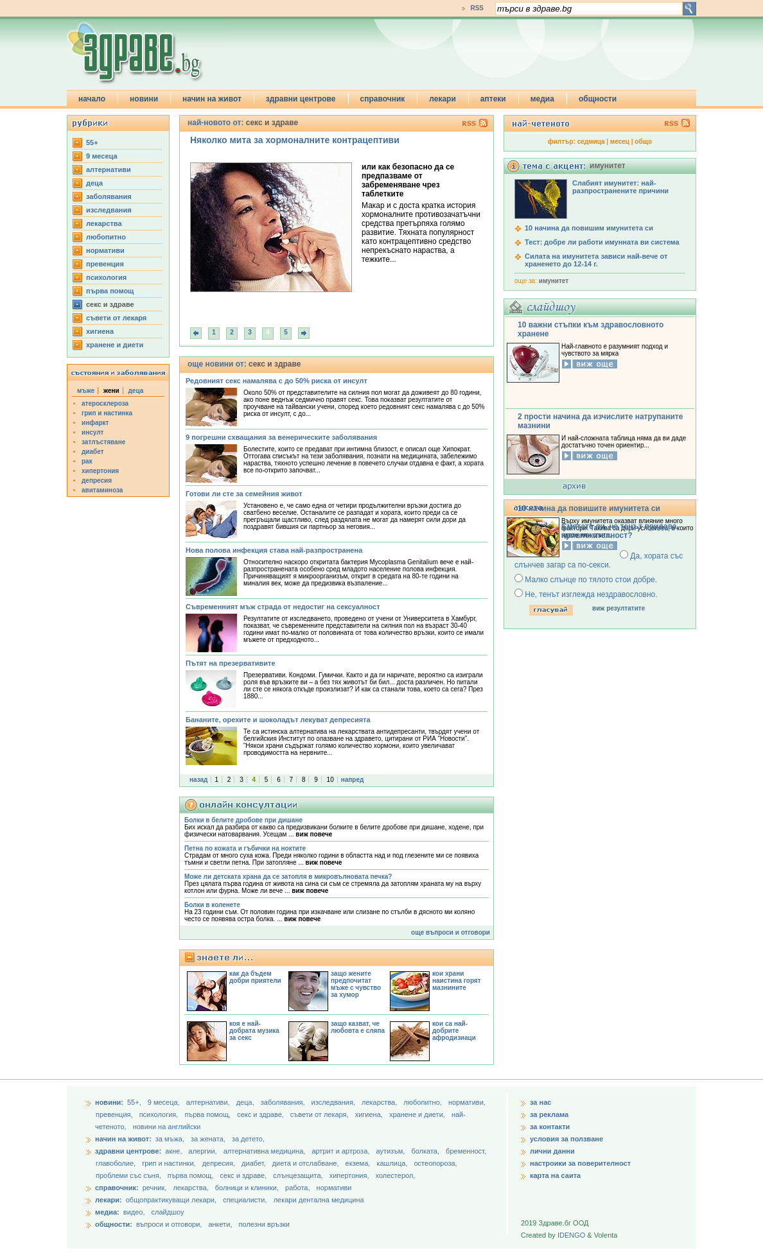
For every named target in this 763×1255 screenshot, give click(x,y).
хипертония (100, 470)
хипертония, (350, 1175)
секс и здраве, (261, 1114)
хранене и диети (114, 345)
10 (330, 779)
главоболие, (116, 1163)
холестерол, (396, 1175)
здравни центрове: (128, 1151)
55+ (92, 142)
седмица (591, 141)
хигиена (100, 331)
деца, (246, 1102)
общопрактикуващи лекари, (171, 1200)
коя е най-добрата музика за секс (254, 1030)
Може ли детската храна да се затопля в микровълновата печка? (288, 876)
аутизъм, (391, 1151)
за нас (540, 1102)
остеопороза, (435, 1163)
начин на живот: (123, 1139)
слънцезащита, (298, 1175)
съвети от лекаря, (320, 1114)
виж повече (313, 834)
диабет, (254, 1163)
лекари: (108, 1200)
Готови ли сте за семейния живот (244, 494)
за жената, (208, 1139)
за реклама (549, 1114)
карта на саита (555, 1175)
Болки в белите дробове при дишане (243, 820)
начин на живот (211, 98)
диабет (93, 451)
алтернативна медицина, (266, 1151)
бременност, (466, 1151)
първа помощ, (208, 1114)
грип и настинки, (170, 1163)
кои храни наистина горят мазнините (456, 980)
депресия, (219, 1163)
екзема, (359, 1163)
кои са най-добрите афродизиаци (454, 1030)
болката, (426, 1151)
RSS (477, 8)
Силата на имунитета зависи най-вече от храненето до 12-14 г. (596, 260)
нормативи (105, 250)
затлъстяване (103, 442)
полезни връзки (264, 1224)
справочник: (117, 1187)
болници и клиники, (247, 1187)
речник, (155, 1187)
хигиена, (370, 1114)
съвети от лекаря (116, 318)
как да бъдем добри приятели (255, 977)
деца (94, 183)
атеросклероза (105, 403)
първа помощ (110, 291)
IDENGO (571, 1235)
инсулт (92, 432)
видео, (134, 1212)
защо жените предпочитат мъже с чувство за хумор (356, 984)
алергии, (204, 1151)
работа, (297, 1187)
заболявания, (284, 1102)
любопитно (106, 237)
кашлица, (392, 1163)
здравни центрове (301, 98)
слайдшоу (168, 1212)
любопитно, (423, 1102)
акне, (174, 1151)
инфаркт (95, 422)
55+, (135, 1102)
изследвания (109, 210)
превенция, (115, 1114)
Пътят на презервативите (231, 663)
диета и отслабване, (306, 1163)
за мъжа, (169, 1139)
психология (106, 277)
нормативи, (467, 1102)
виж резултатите (618, 608)
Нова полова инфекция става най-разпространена (274, 550)
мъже (85, 390)
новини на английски (167, 1126)
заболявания (109, 196)
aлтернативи (108, 169)
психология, (159, 1114)
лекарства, (380, 1102)
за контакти (550, 1126)
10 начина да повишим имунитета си (589, 228)
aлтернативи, (209, 1102)
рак (87, 461)
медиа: (107, 1212)
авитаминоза (102, 490)
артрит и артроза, (341, 1151)
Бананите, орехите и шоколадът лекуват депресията (278, 719)
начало (91, 98)
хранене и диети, (418, 1114)
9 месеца (102, 156)
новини (144, 98)
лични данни (552, 1151)
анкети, (220, 1224)
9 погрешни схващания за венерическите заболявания (281, 437)
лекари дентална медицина (319, 1200)
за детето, (248, 1139)
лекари (442, 98)
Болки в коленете (212, 904)
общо (643, 141)
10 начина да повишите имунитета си (589, 508)
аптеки (493, 98)
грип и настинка (107, 413)
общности (598, 98)
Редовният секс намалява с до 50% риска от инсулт (276, 381)
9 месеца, (165, 1102)
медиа (542, 98)
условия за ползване (566, 1139)
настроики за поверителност (580, 1163)
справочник (382, 98)
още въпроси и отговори (450, 932)
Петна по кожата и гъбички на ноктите (245, 848)
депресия (97, 480)
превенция (105, 264)
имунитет (553, 280)
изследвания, (334, 1102)
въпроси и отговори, (169, 1224)
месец (619, 141)
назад (198, 779)
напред (352, 779)
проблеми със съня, (129, 1175)
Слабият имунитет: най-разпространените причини (620, 187)
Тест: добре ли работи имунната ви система (602, 242)
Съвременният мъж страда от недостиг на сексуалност (283, 606)
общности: (113, 1224)
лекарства (104, 223)
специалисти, (245, 1200)
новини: (109, 1102)
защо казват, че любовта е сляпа (358, 1027)
